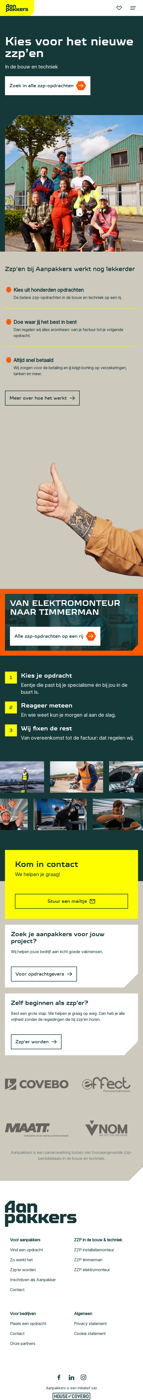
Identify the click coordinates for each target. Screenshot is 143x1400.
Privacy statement (90, 1323)
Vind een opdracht (26, 1249)
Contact (17, 1289)
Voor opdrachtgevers (39, 974)
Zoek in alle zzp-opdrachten (41, 85)
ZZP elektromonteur (92, 1269)
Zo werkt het (21, 1259)
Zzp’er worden (32, 1042)
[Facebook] (60, 1377)
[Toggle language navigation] (133, 8)
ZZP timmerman (88, 1259)
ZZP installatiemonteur (94, 1249)
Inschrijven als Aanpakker (33, 1279)
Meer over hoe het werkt (38, 398)
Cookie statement (90, 1333)
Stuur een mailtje (67, 901)
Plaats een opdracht (28, 1323)
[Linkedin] (71, 1377)
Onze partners (22, 1343)
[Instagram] (83, 1377)
